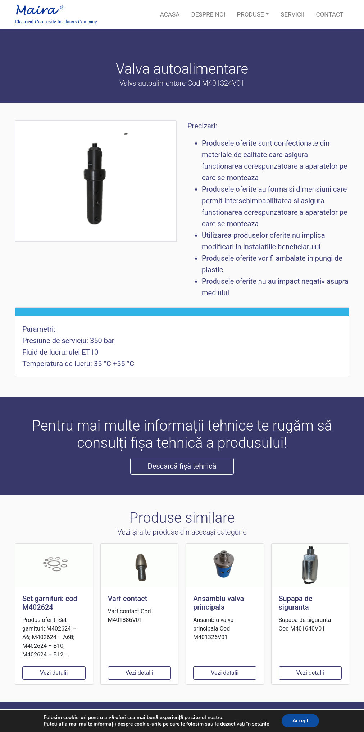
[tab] (182, 312)
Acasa (170, 14)
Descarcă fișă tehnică (182, 466)
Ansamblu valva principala (218, 602)
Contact (329, 14)
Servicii (292, 14)
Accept (300, 720)
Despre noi (208, 14)
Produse (250, 14)
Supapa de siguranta (296, 602)
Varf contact (127, 598)
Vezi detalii (54, 672)
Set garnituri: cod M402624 (49, 602)
